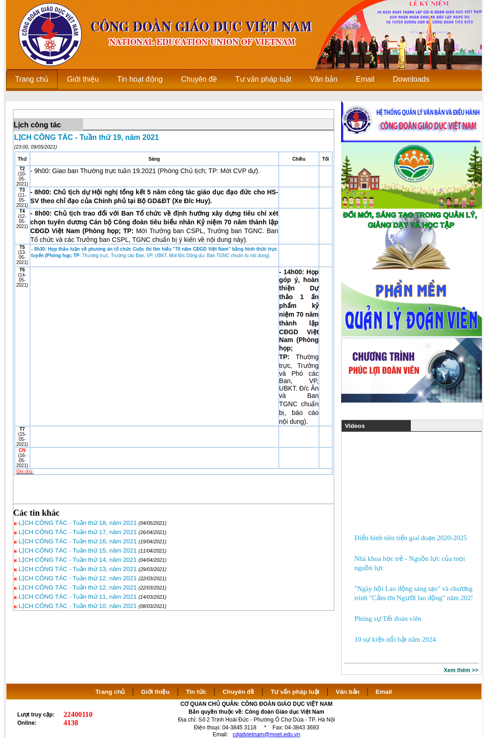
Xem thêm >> (461, 670)
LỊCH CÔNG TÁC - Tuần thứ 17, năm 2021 (78, 532)
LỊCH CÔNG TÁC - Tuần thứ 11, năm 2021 (78, 596)
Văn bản (348, 691)
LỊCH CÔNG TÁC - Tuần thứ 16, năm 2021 (78, 541)
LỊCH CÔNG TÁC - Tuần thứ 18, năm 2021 (78, 522)
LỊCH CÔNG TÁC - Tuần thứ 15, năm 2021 (78, 550)
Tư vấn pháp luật (295, 691)
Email (384, 691)
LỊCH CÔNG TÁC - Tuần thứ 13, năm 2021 (78, 569)
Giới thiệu (155, 691)
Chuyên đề (238, 691)
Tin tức (196, 691)
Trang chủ (110, 691)
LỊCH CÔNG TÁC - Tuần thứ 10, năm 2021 (78, 605)
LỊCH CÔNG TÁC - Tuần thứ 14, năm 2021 (78, 559)
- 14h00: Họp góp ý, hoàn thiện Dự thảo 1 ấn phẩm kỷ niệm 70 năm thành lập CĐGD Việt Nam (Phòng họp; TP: (299, 314)
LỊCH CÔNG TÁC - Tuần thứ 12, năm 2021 (78, 578)
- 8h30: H (41, 249)
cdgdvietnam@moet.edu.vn (266, 734)
